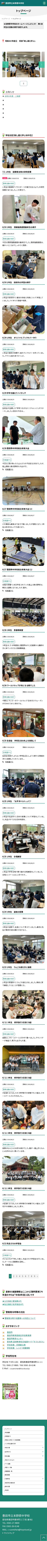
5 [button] (22, 1276)
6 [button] (25, 1276)
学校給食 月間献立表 (16, 1344)
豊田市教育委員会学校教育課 (19, 1335)
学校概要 (7, 1432)
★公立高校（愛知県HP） (12, 1301)
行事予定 (7, 1479)
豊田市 (10, 1332)
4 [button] (19, 1276)
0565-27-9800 (13, 1522)
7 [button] (28, 1276)
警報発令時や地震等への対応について (20, 1318)
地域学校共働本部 (10, 1483)
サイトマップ (9, 1533)
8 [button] (31, 1276)
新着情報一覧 (8, 1471)
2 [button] (13, 1276)
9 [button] (34, 1276)
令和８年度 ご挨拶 (12, 96)
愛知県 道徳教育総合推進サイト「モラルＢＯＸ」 (25, 1341)
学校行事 (7, 1448)
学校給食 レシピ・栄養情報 (18, 1348)
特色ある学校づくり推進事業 (12, 1440)
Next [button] (42, 64)
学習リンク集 (8, 1467)
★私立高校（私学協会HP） (13, 1304)
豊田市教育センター (15, 1338)
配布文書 (7, 1486)
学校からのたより (9, 1460)
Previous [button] (5, 64)
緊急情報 (7, 1475)
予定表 (7, 1490)
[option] (23, 64)
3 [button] (16, 1276)
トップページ (8, 1429)
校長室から (9, 469)
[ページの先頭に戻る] (44, 1538)
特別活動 (7, 1456)
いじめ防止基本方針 (10, 1443)
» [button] (37, 1276)
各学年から (8, 1452)
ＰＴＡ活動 (7, 1464)
